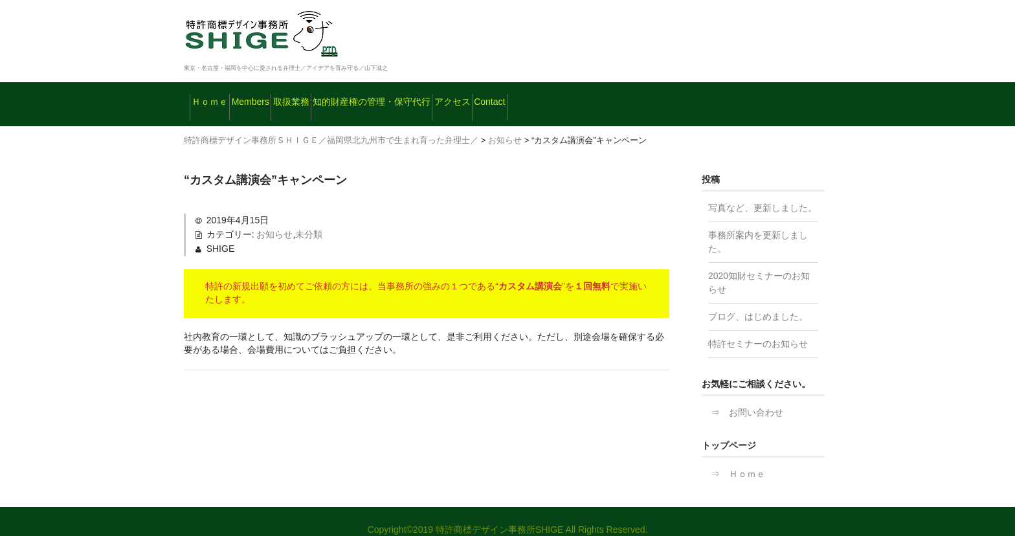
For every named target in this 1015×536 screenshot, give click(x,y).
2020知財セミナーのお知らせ (759, 266)
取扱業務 (366, 96)
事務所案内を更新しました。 (758, 225)
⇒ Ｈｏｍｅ (733, 457)
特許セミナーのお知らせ (758, 327)
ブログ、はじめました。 (758, 300)
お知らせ (274, 217)
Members (292, 96)
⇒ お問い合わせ (742, 395)
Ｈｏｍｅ (219, 96)
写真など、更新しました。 (762, 191)
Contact (674, 96)
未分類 (308, 217)
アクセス (604, 96)
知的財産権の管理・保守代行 (484, 96)
